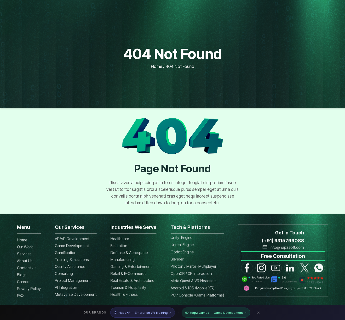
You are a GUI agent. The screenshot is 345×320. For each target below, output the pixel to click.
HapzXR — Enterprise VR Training (142, 312)
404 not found (180, 66)
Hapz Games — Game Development (216, 312)
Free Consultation (283, 259)
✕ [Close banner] (258, 312)
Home (156, 66)
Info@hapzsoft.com (287, 250)
